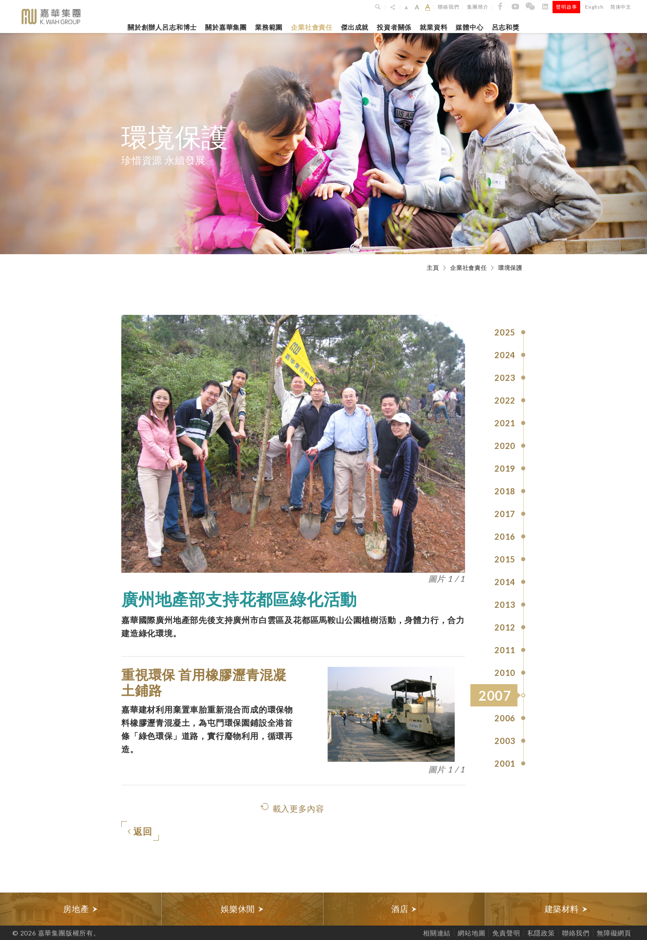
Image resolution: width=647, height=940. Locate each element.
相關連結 (437, 933)
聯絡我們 (448, 7)
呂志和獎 (505, 27)
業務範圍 (269, 27)
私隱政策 (541, 933)
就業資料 (433, 27)
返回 (140, 832)
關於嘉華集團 (226, 27)
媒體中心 (469, 27)
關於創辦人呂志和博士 (162, 27)
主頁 (433, 267)
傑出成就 (354, 27)
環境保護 (510, 267)
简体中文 (620, 7)
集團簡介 (477, 7)
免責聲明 (506, 933)
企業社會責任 (312, 27)
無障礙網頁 (614, 933)
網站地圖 (471, 933)
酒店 (404, 909)
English (594, 7)
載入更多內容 (298, 808)
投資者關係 (394, 27)
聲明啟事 (566, 7)
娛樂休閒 (242, 909)
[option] (81, 909)
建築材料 (566, 909)
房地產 (80, 909)
